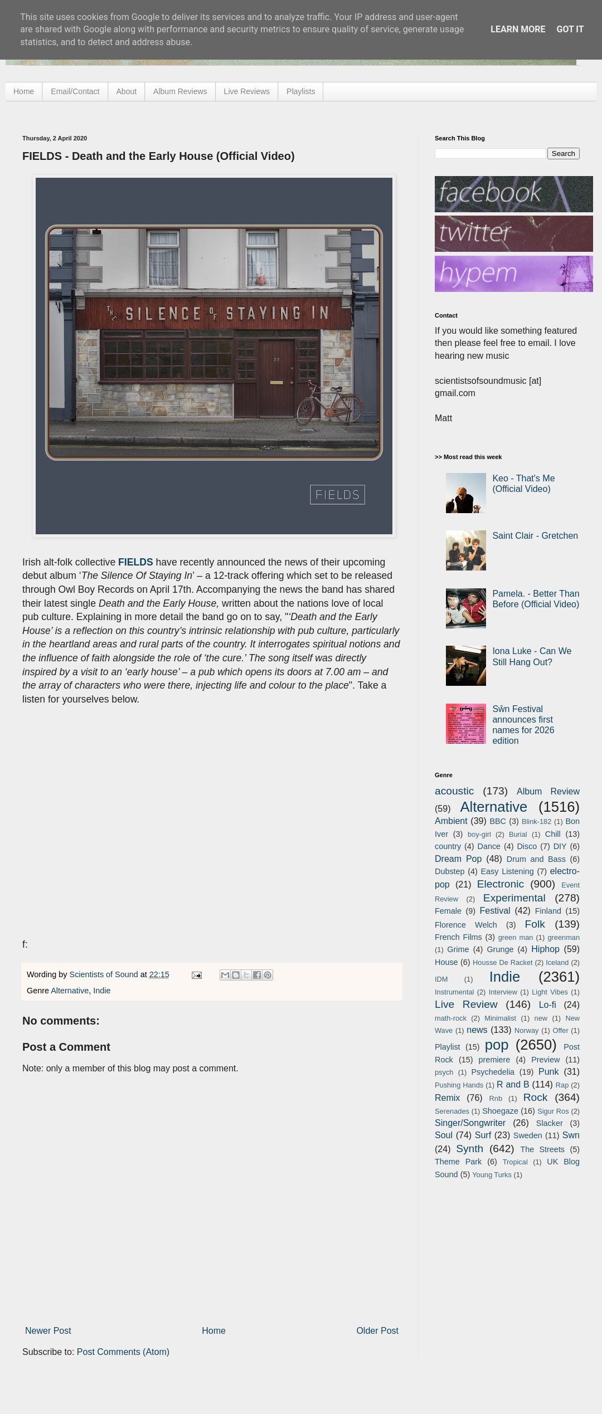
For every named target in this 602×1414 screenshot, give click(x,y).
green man (515, 937)
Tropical (515, 1162)
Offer (560, 1030)
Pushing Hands (459, 1085)
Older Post (377, 1330)
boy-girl (479, 834)
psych (444, 1072)
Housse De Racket (503, 962)
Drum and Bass (536, 859)
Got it (570, 29)
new (541, 1018)
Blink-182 (536, 821)
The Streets (542, 1149)
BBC (497, 821)
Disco (527, 846)
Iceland (557, 962)
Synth (469, 1148)
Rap (562, 1085)
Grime (458, 949)
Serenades (452, 1111)
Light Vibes (550, 992)
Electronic (500, 884)
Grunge (500, 949)
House (446, 962)
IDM (441, 979)
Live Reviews (247, 91)
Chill (553, 834)
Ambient (451, 821)
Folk (535, 924)
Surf (483, 1135)
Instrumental (454, 992)
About (126, 91)
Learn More (518, 29)
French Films (458, 937)
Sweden (527, 1135)
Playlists (301, 91)
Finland (548, 910)
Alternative (70, 990)
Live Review (466, 1004)
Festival (494, 910)
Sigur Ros (553, 1111)
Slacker (549, 1123)
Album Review (548, 791)
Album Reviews (180, 91)
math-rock (451, 1018)
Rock (535, 1097)
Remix (447, 1098)
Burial (518, 834)
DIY (560, 846)
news (477, 1030)
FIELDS (135, 562)
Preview (545, 1059)
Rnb (495, 1098)
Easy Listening (507, 871)
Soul (444, 1135)
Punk (548, 1071)
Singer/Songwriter (470, 1123)
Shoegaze (500, 1110)
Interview (503, 992)
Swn (571, 1135)
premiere (495, 1059)
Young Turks (492, 1175)
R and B (513, 1084)
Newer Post (48, 1330)
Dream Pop (458, 859)
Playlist (447, 1046)
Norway (526, 1030)
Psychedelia (492, 1071)
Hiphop (545, 949)
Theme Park (458, 1161)
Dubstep (450, 871)
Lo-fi (547, 1005)
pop (497, 1044)
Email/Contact (75, 91)
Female (448, 910)
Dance (489, 846)
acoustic (454, 791)
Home (23, 91)
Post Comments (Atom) (123, 1352)
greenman (563, 937)
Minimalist (500, 1018)
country (448, 846)
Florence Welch (466, 924)
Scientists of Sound (105, 974)
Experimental (514, 898)
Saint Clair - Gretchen (535, 535)
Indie (101, 990)
